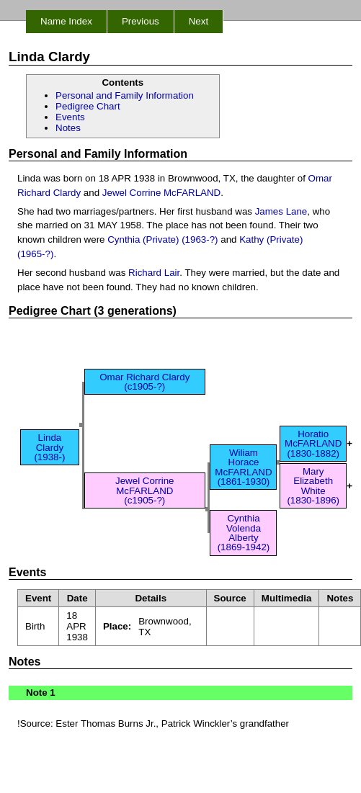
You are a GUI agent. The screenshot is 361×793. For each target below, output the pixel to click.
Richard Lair (153, 272)
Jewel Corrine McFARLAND (161, 192)
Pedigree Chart (87, 106)
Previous (140, 21)
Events (70, 117)
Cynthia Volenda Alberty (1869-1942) (244, 532)
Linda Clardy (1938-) (49, 447)
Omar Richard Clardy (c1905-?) (144, 382)
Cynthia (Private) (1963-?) (162, 239)
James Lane (281, 211)
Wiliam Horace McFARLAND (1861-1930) (243, 467)
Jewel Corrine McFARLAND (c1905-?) (144, 490)
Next (198, 21)
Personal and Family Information (124, 95)
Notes (68, 127)
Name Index (66, 21)
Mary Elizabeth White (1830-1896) (313, 486)
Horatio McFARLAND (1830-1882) (313, 444)
